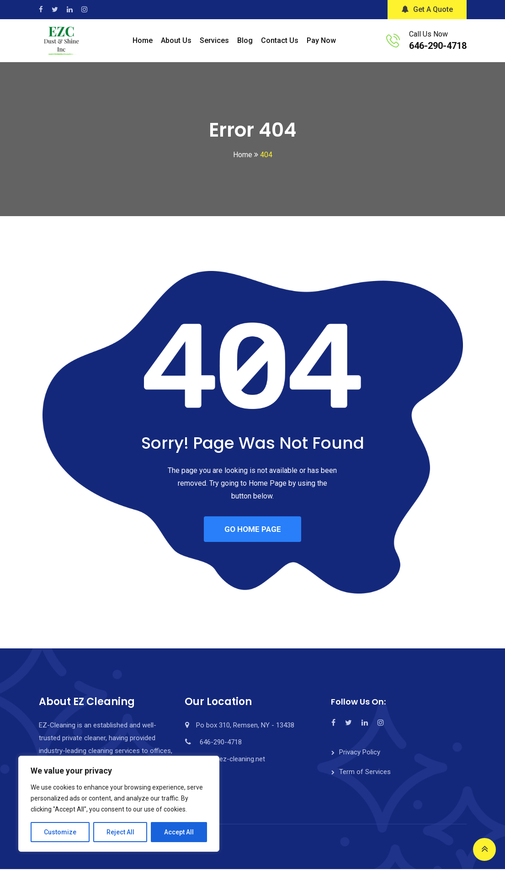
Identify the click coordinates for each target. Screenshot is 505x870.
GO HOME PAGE (252, 529)
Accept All (179, 832)
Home (143, 40)
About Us (176, 40)
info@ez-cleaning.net (233, 760)
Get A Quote (427, 9)
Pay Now (321, 40)
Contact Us (279, 40)
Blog (245, 40)
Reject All (120, 832)
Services (214, 40)
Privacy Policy (359, 753)
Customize (60, 832)
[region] (118, 804)
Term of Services (365, 773)
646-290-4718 (438, 45)
